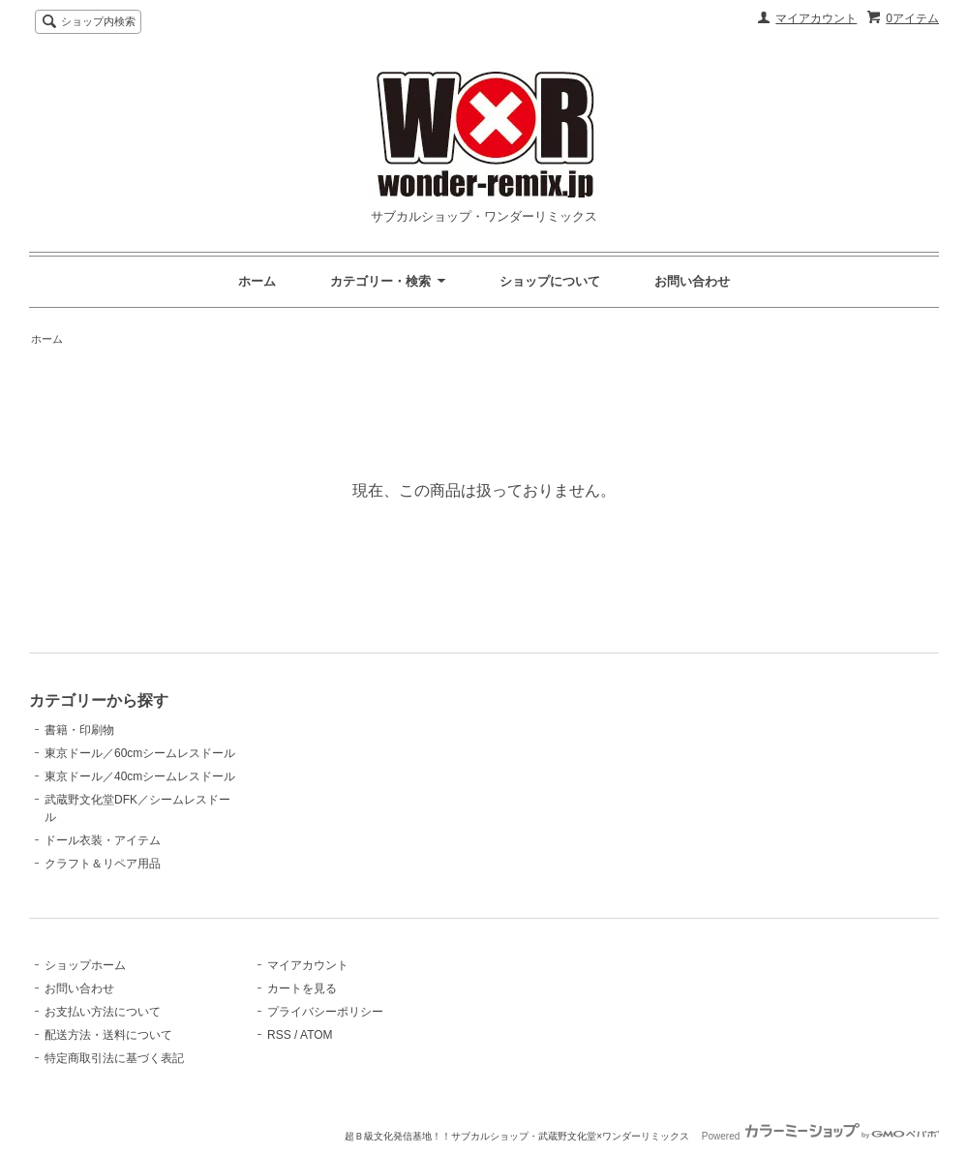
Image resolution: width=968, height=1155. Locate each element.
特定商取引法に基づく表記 (114, 1058)
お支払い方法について (103, 1011)
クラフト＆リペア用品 (103, 863)
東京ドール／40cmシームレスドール (140, 776)
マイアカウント (816, 18)
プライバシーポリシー (325, 1011)
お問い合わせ (692, 281)
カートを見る (302, 988)
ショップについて (549, 281)
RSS (279, 1035)
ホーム (257, 281)
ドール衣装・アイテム (103, 840)
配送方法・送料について (108, 1035)
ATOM (316, 1035)
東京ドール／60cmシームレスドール (140, 753)
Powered (820, 1136)
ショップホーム (85, 965)
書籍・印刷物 (79, 730)
